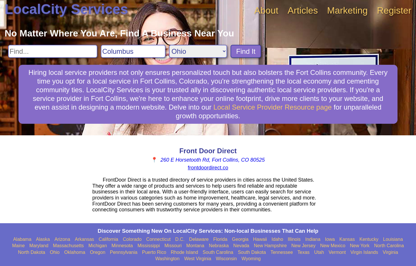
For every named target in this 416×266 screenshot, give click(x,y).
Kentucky (368, 239)
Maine (18, 245)
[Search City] (133, 51)
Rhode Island (184, 252)
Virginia (390, 252)
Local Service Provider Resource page (272, 107)
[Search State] (198, 51)
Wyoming (251, 258)
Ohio (55, 252)
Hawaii (260, 239)
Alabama (22, 239)
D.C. (180, 239)
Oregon (97, 252)
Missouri (173, 245)
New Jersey (303, 245)
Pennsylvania (124, 252)
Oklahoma (74, 252)
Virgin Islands (364, 252)
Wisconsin (226, 258)
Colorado (132, 239)
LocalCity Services (66, 9)
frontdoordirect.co (208, 168)
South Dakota (252, 252)
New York (359, 245)
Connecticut (158, 239)
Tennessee (281, 252)
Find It (246, 51)
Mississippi (149, 245)
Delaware (199, 239)
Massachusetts (68, 245)
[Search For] (52, 51)
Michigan (97, 245)
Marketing (347, 10)
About (266, 10)
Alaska (43, 239)
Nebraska (219, 245)
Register (394, 10)
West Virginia (197, 258)
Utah (319, 252)
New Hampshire (270, 245)
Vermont (337, 252)
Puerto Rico (154, 252)
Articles (302, 10)
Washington (167, 258)
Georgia (240, 239)
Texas (304, 252)
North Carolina (389, 245)
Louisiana (393, 239)
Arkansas (84, 239)
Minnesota (122, 245)
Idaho (277, 239)
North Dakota (31, 252)
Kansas (347, 239)
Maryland (39, 245)
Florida (220, 239)
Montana (195, 245)
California (108, 239)
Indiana (313, 239)
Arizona (62, 239)
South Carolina (218, 252)
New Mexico (332, 245)
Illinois (294, 239)
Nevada (241, 245)
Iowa (330, 239)
